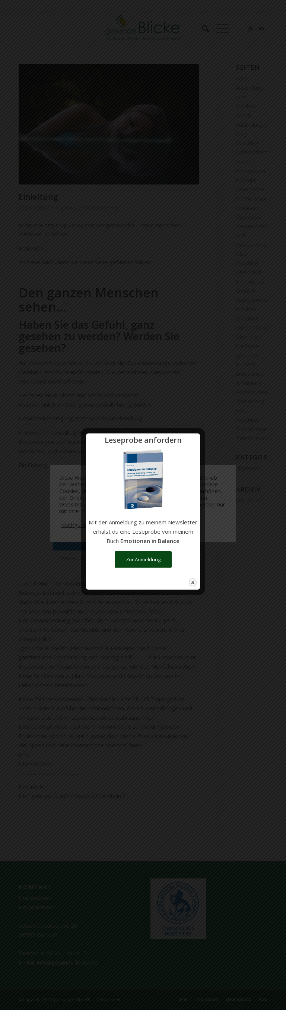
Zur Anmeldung (143, 559)
